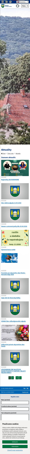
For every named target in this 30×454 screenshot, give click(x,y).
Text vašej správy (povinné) (8, 413)
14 (17, 378)
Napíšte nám (25, 392)
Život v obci (11, 153)
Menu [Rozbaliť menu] (25, 6)
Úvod (3, 153)
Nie (28, 388)
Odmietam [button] (15, 446)
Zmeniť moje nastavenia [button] (15, 450)
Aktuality (18, 153)
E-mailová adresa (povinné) (9, 406)
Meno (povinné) (5, 400)
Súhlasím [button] (15, 442)
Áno (25, 388)
